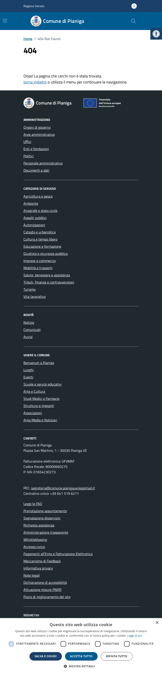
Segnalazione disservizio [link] (41, 518)
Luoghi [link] (28, 370)
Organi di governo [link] (36, 127)
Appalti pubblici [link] (35, 217)
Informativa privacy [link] (38, 568)
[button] (81, 666)
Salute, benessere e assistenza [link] (46, 275)
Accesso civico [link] (34, 546)
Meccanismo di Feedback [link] (42, 561)
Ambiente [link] (30, 203)
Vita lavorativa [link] (34, 296)
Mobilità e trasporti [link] (38, 268)
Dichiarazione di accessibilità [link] (45, 582)
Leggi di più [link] (134, 636)
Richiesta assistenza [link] (38, 525)
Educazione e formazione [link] (42, 246)
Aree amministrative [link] (39, 134)
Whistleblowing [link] (35, 539)
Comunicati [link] (32, 329)
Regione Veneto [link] (33, 6)
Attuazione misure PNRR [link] (42, 589)
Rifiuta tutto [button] (116, 656)
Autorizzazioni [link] (34, 225)
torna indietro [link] (35, 82)
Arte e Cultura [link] (34, 391)
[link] (156, 34)
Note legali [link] (31, 575)
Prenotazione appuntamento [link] (45, 511)
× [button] (157, 623)
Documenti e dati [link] (36, 170)
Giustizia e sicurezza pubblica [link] (45, 253)
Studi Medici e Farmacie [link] (41, 398)
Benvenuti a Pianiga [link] (38, 362)
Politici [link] (28, 156)
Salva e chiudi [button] (46, 656)
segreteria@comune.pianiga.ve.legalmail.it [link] (63, 488)
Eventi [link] (28, 377)
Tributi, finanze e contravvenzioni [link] (48, 282)
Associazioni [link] (32, 413)
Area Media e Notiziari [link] (40, 420)
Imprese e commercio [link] (39, 260)
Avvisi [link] (28, 336)
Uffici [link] (27, 141)
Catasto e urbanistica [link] (39, 232)
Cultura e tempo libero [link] (40, 239)
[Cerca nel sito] (133, 21)
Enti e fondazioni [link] (36, 148)
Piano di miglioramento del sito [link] (46, 596)
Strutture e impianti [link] (38, 405)
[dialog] (81, 646)
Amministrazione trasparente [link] (45, 532)
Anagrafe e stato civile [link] (40, 210)
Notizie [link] (28, 322)
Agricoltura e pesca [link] (38, 196)
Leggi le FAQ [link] (32, 503)
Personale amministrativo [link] (43, 163)
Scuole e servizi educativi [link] (42, 384)
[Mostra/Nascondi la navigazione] (5, 20)
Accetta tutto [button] (81, 656)
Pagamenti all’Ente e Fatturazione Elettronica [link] (58, 554)
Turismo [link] (29, 289)
